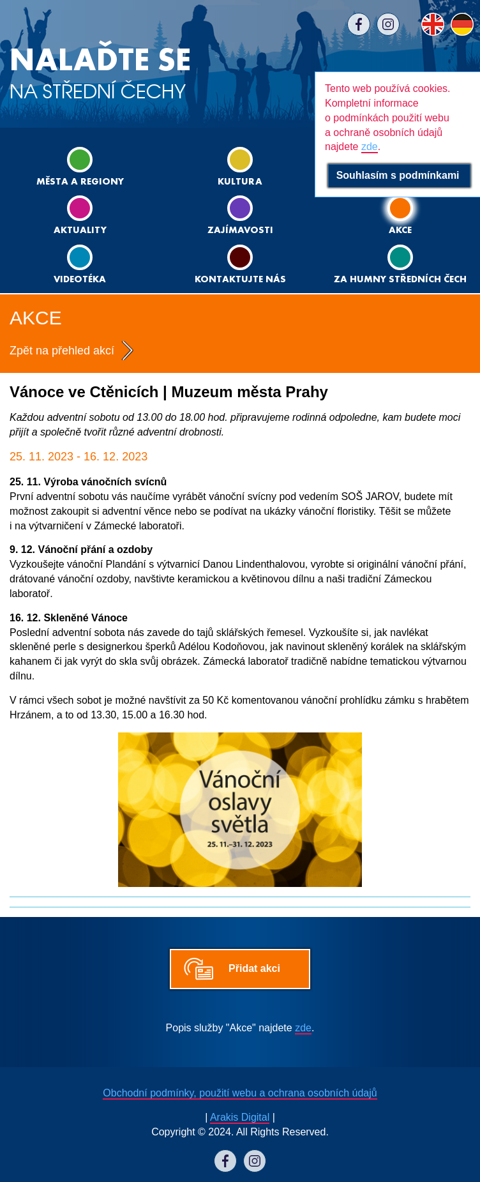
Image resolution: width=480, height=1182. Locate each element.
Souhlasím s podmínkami (399, 175)
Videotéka (80, 264)
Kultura (240, 166)
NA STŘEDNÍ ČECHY (100, 74)
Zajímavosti (240, 215)
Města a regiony (80, 166)
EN (432, 24)
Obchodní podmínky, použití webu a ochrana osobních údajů (240, 1092)
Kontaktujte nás (240, 264)
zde (303, 1027)
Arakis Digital (239, 1117)
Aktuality (80, 215)
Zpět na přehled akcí (62, 350)
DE (462, 24)
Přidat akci (254, 968)
